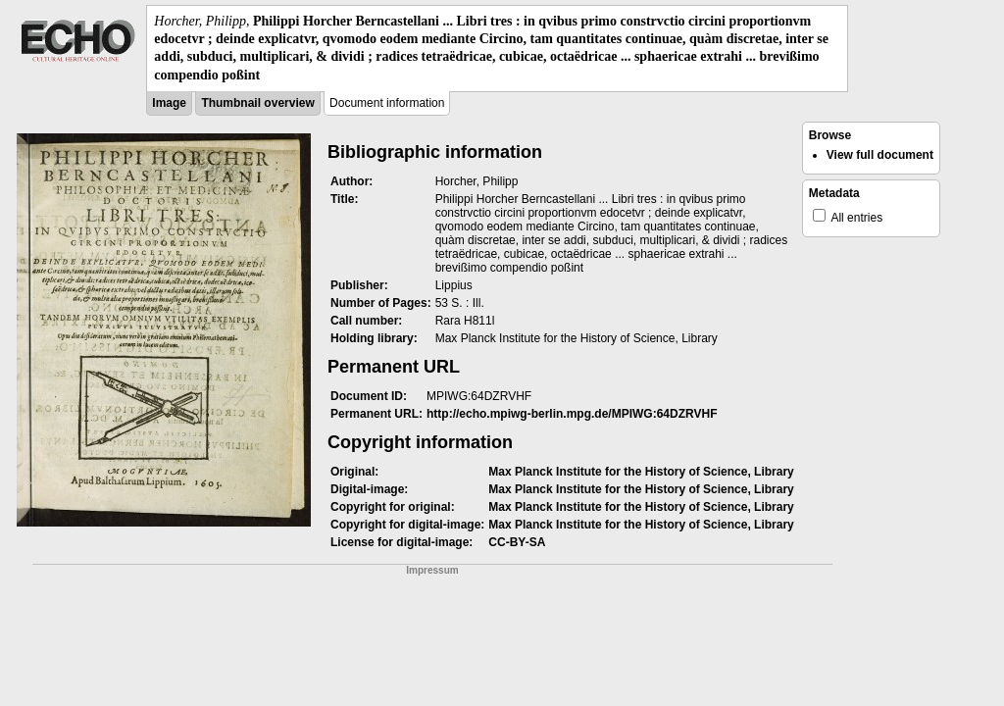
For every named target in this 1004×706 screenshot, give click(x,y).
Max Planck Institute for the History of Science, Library (640, 472)
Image (169, 103)
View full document (880, 155)
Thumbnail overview (257, 103)
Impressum (432, 570)
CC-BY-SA (516, 542)
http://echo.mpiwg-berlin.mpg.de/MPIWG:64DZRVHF (572, 414)
